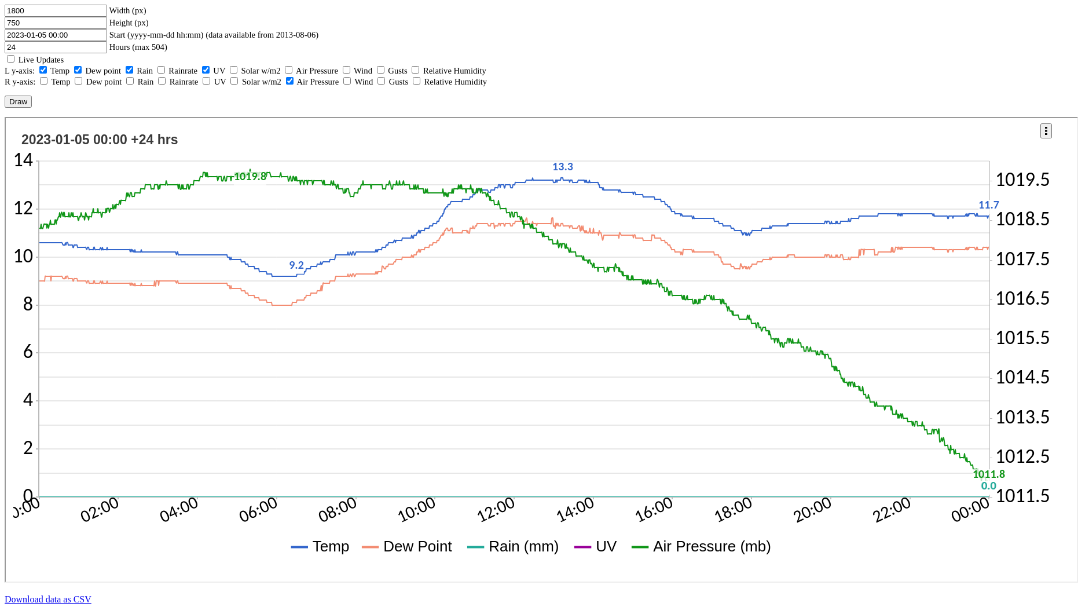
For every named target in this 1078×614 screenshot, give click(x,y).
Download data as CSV (48, 599)
